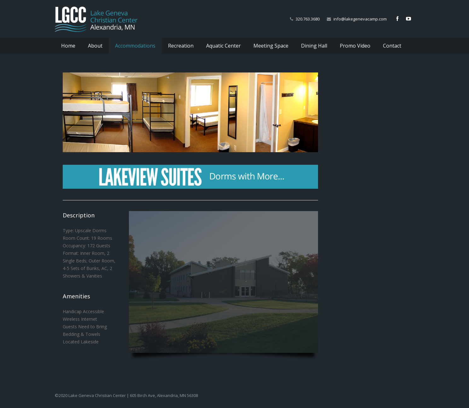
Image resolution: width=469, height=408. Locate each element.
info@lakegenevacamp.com (360, 19)
